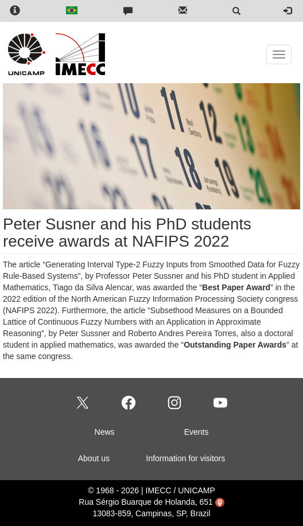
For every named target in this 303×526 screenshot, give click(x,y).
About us (94, 458)
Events (196, 432)
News (105, 432)
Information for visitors (186, 458)
